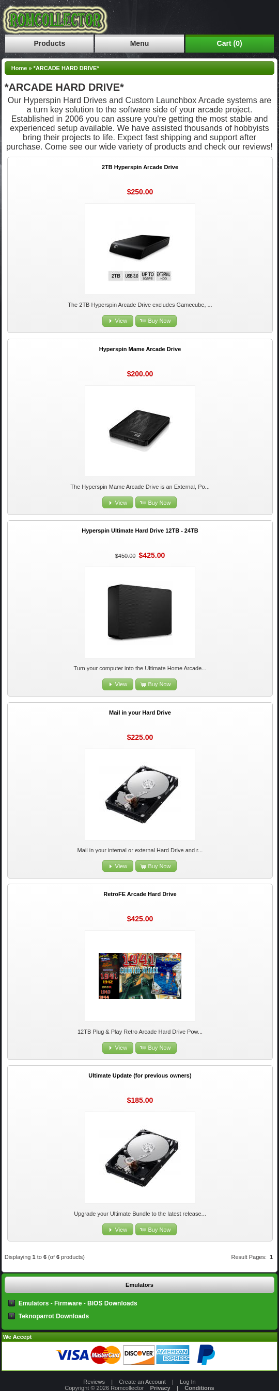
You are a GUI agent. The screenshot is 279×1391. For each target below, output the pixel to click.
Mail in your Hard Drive (140, 712)
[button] (117, 321)
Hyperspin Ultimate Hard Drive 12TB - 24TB (140, 530)
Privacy (160, 1388)
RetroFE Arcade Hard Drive (139, 894)
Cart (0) (229, 43)
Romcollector (127, 1388)
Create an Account (142, 1382)
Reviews (94, 1382)
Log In (188, 1382)
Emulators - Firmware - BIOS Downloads (78, 1303)
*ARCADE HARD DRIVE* (66, 68)
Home (19, 68)
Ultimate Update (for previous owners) (139, 1075)
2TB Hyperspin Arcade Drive (140, 167)
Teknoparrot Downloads (54, 1316)
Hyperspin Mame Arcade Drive (140, 349)
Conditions (199, 1388)
